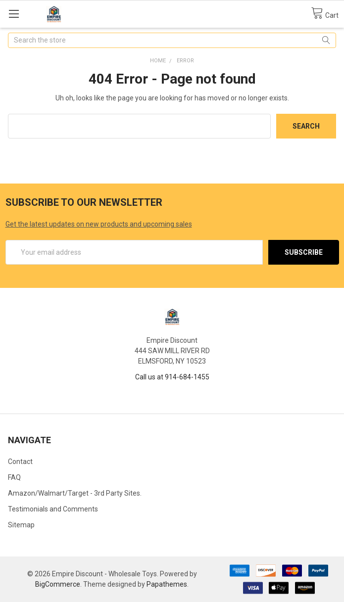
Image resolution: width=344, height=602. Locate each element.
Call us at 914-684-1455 (172, 377)
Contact (20, 461)
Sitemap (21, 525)
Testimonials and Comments (53, 509)
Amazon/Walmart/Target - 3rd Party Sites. (75, 493)
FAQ (14, 477)
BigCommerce (57, 584)
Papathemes (167, 584)
